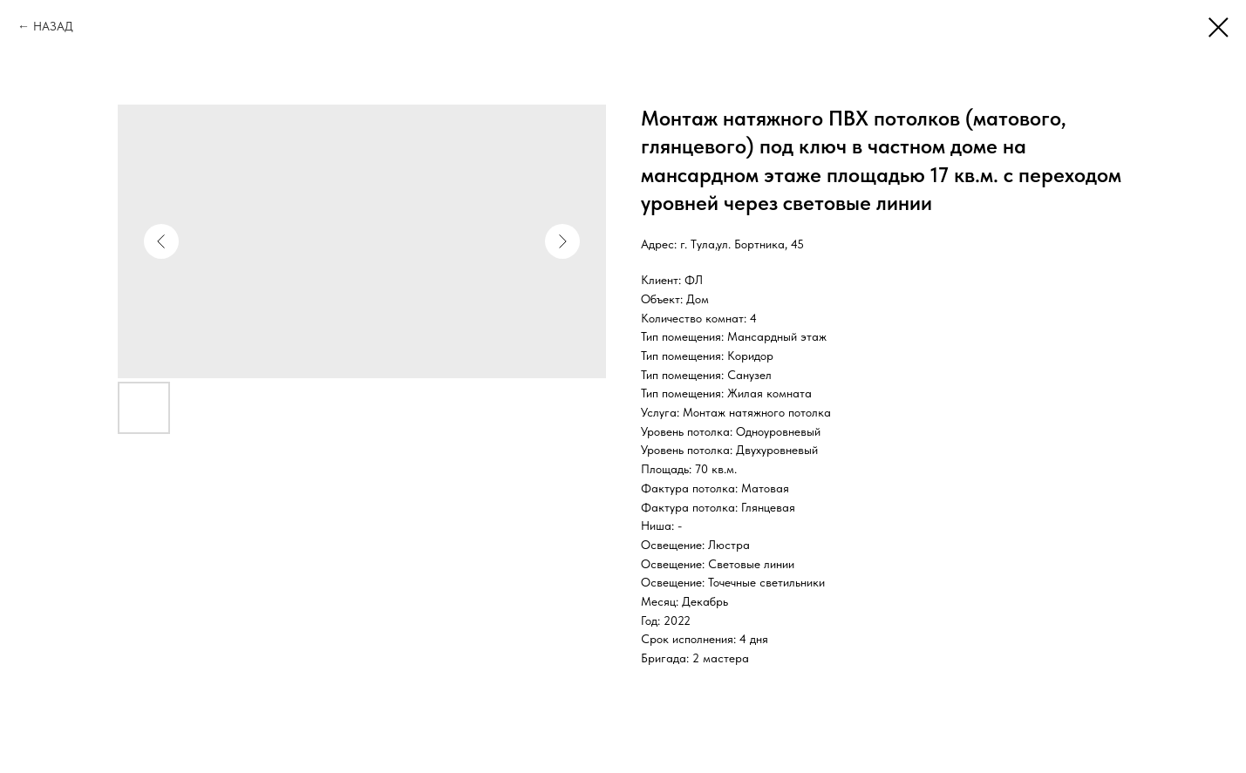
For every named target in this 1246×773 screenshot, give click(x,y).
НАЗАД (53, 26)
